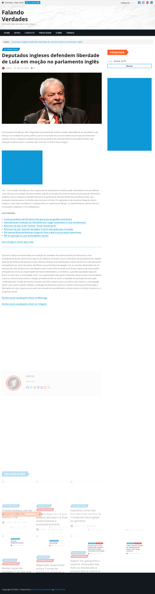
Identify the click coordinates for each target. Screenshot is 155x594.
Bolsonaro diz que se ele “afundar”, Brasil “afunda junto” (30, 225)
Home (7, 33)
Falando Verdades (15, 15)
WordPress (36, 589)
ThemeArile (60, 589)
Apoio (17, 33)
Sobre (59, 33)
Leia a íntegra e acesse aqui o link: (18, 242)
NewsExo (47, 589)
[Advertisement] (23, 167)
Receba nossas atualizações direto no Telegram (24, 304)
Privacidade (45, 33)
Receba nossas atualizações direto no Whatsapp (24, 297)
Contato (30, 33)
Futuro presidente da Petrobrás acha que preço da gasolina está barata (38, 219)
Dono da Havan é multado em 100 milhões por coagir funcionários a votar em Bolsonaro (45, 222)
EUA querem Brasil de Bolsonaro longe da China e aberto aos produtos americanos (42, 232)
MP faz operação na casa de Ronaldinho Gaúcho (26, 235)
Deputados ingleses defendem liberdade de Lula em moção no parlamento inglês (47, 42)
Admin (9, 68)
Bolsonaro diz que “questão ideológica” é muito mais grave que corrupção (38, 229)
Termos (70, 33)
